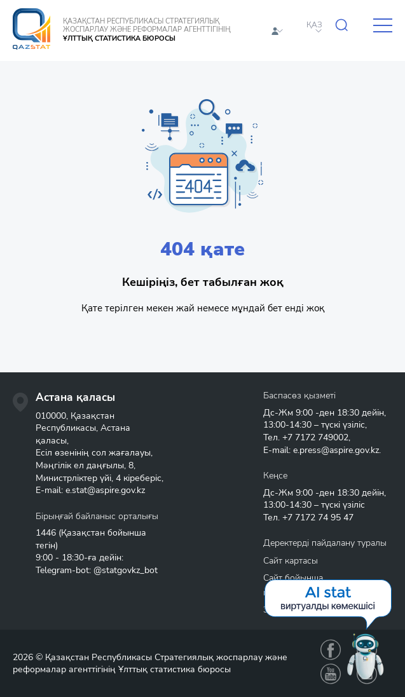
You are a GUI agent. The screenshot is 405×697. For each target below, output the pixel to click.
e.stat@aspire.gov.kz (105, 490)
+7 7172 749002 (315, 437)
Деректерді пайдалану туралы (325, 543)
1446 (46, 533)
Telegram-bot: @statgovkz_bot (97, 570)
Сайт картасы (290, 561)
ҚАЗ (314, 25)
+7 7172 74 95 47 (318, 517)
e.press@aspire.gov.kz (336, 450)
